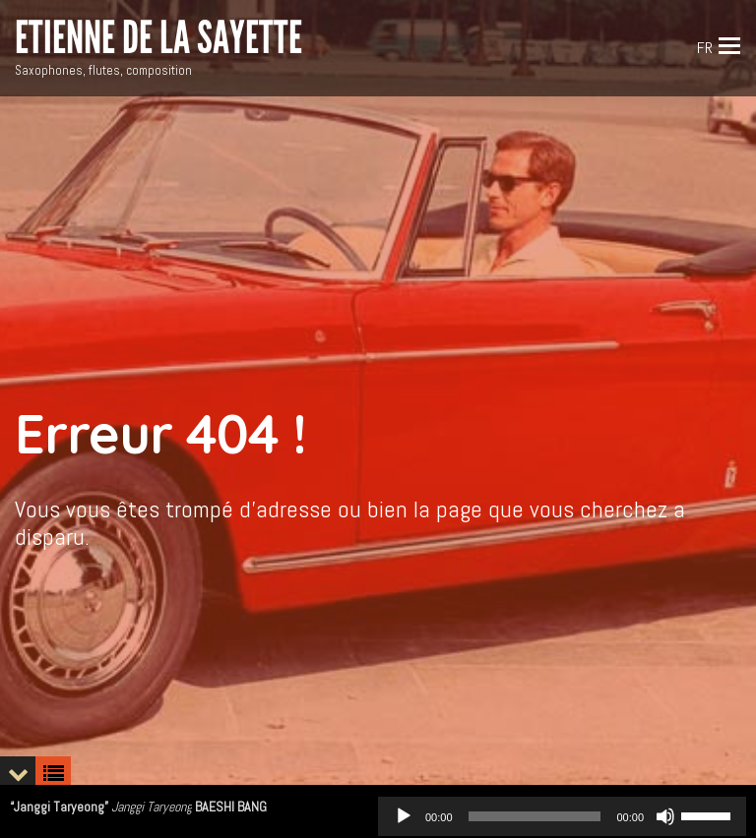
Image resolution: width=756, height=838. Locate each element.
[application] (562, 816)
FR (705, 47)
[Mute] (665, 816)
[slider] (535, 816)
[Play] (403, 816)
